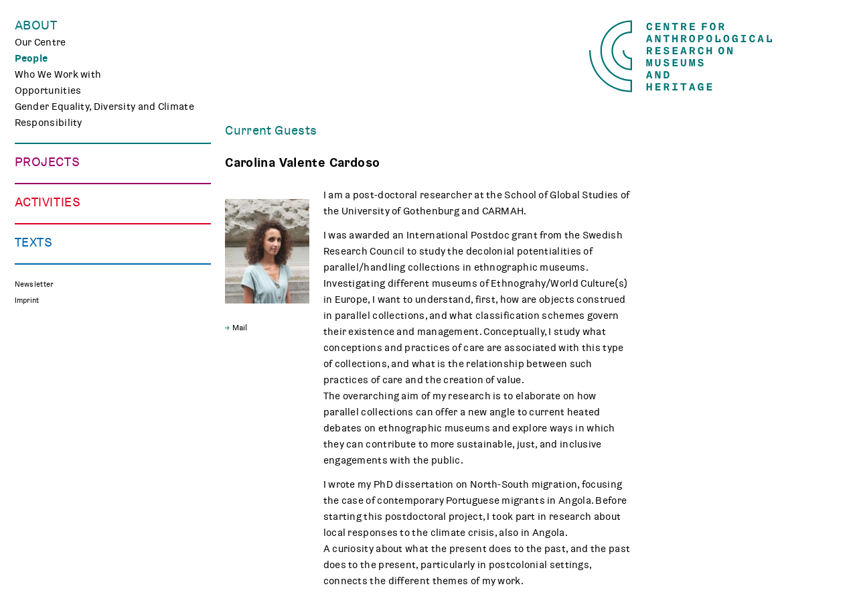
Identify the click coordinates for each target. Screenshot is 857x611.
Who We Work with (58, 74)
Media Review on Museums (78, 484)
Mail (240, 327)
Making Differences (60, 179)
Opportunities (48, 90)
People (31, 58)
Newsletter (34, 526)
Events (31, 331)
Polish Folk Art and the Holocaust (93, 259)
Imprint (27, 542)
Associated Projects (62, 275)
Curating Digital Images (70, 211)
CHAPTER (37, 227)
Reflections (41, 468)
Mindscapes (44, 243)
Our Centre (40, 42)
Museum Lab (44, 380)
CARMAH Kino (47, 396)
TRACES (33, 195)
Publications (44, 452)
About (36, 25)
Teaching (36, 363)
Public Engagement (60, 347)
